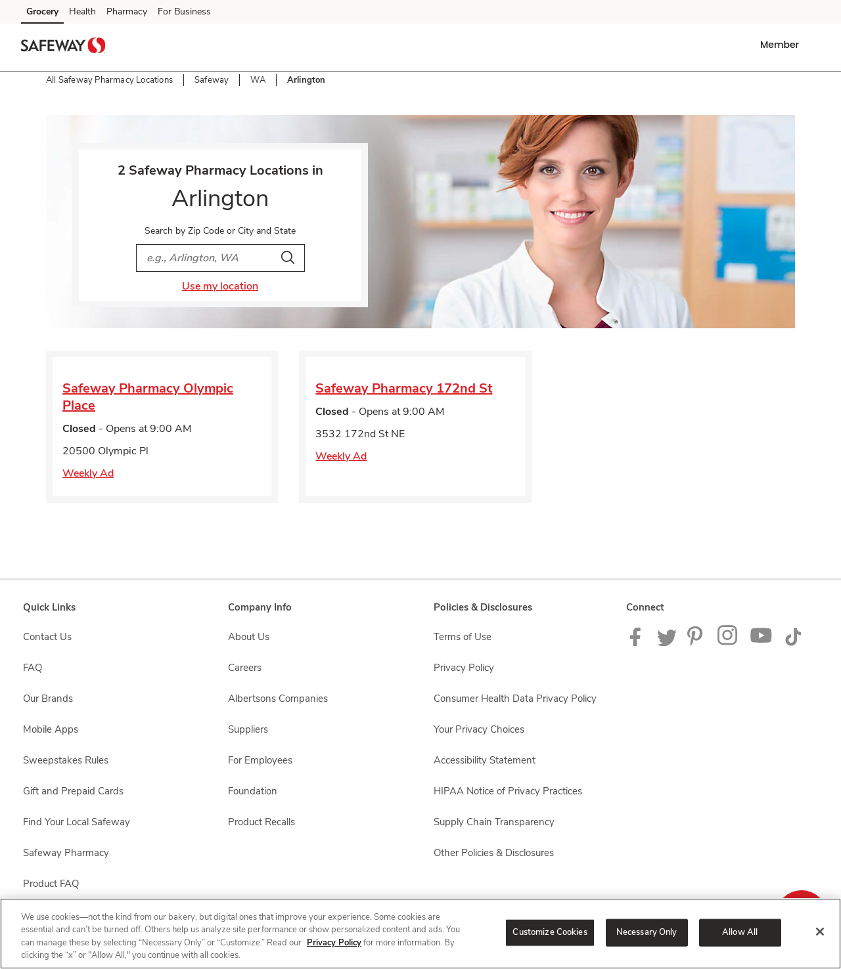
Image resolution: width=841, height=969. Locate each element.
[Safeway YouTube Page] (761, 643)
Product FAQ (51, 883)
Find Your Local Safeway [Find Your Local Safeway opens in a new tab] (76, 822)
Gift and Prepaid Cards (73, 791)
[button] (782, 44)
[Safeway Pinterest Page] (697, 643)
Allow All (740, 932)
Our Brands (48, 698)
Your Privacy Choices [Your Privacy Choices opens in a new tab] (479, 729)
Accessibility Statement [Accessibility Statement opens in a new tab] (484, 760)
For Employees (260, 760)
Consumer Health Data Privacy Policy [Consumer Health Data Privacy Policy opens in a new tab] (515, 698)
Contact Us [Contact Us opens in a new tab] (47, 636)
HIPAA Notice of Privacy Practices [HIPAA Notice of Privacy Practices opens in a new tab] (508, 791)
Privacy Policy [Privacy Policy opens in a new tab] (464, 667)
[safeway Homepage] (63, 47)
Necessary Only (646, 932)
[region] (420, 933)
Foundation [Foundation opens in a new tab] (252, 791)
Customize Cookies (549, 932)
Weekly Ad (88, 473)
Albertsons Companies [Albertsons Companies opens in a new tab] (278, 698)
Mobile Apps (50, 729)
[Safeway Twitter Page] (667, 643)
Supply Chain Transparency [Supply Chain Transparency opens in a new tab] (494, 822)
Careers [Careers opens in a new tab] (244, 667)
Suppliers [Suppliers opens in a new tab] (248, 729)
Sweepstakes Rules (65, 760)
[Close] (820, 931)
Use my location (220, 286)
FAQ (32, 667)
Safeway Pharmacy (66, 852)
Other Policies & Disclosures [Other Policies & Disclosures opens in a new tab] (494, 852)
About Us (248, 636)
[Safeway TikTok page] (793, 643)
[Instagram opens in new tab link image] (728, 643)
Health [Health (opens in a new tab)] (82, 11)
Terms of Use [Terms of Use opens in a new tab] (462, 636)
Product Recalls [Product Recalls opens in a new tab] (261, 822)
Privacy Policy (334, 943)
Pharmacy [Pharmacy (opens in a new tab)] (126, 11)
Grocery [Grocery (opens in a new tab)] (42, 11)
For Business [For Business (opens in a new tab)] (184, 11)
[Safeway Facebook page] (638, 643)
